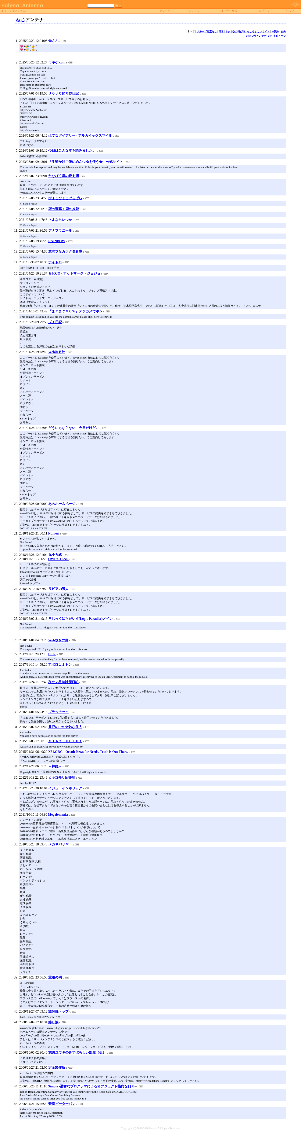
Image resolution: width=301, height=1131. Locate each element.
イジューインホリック (65, 788)
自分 (283, 31)
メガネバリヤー (60, 844)
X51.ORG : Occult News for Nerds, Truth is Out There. (88, 751)
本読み (275, 31)
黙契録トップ (58, 1011)
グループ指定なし (207, 31)
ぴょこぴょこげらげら (65, 198)
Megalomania (58, 814)
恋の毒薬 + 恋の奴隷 (63, 209)
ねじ (20, 19)
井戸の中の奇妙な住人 (65, 727)
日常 (221, 31)
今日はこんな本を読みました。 (72, 150)
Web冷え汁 (56, 352)
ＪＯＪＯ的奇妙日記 (63, 93)
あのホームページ (61, 504)
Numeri (53, 533)
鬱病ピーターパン (61, 1104)
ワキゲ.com (56, 62)
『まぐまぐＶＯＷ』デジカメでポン (75, 311)
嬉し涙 (53, 1022)
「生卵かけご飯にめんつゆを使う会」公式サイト (85, 162)
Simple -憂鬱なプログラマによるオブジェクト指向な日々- (92, 1086)
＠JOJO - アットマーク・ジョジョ (74, 273)
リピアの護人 (58, 589)
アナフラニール (60, 230)
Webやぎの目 (58, 640)
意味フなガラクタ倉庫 (65, 251)
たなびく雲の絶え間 (63, 176)
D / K (52, 654)
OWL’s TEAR (58, 559)
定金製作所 (56, 1067)
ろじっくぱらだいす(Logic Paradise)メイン (80, 618)
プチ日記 (55, 322)
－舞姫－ (55, 766)
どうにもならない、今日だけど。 (73, 428)
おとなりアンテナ (256, 35)
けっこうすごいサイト (257, 31)
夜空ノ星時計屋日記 (63, 682)
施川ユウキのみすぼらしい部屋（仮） (77, 1052)
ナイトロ (55, 262)
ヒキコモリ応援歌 (61, 777)
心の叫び (237, 31)
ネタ (227, 31)
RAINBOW (56, 241)
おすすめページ (277, 35)
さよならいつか (60, 219)
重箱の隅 (55, 977)
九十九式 (55, 555)
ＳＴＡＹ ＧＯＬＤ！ (65, 741)
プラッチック (58, 712)
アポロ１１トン (60, 664)
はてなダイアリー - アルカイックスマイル (80, 135)
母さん (53, 41)
